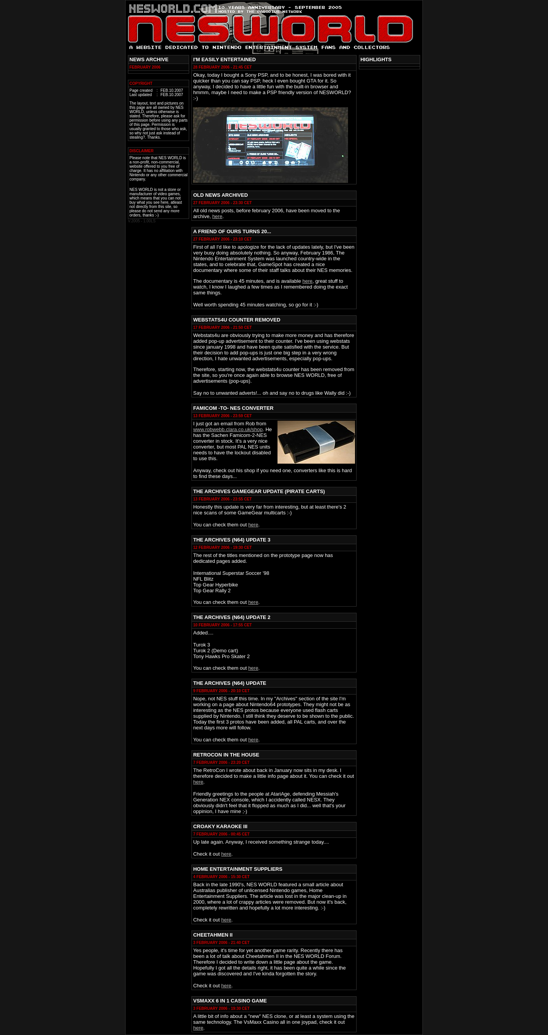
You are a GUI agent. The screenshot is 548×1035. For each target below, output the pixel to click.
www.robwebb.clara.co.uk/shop (227, 429)
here (217, 216)
